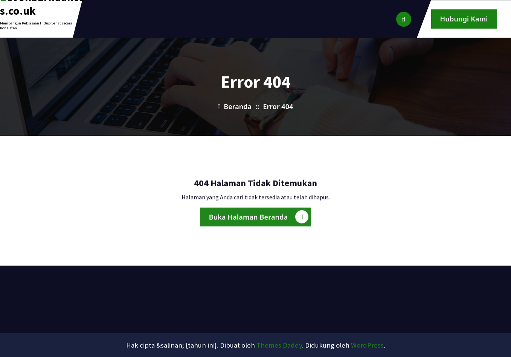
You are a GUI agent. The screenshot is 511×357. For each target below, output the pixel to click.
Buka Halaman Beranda (259, 219)
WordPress (367, 345)
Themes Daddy (279, 345)
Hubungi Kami (464, 18)
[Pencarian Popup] (403, 19)
